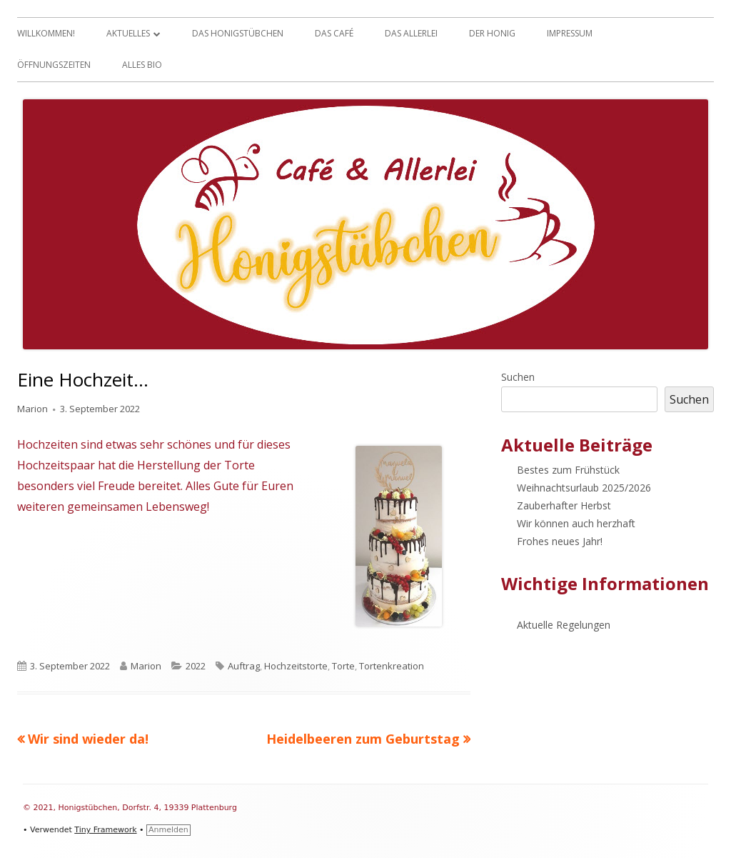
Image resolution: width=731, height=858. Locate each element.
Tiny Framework (105, 829)
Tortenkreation (391, 665)
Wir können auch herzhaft (576, 523)
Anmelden (168, 829)
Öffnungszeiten (54, 65)
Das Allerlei (411, 33)
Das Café (334, 33)
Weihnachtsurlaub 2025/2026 (584, 487)
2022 (196, 665)
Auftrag (244, 665)
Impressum (570, 33)
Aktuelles (128, 33)
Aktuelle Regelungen (563, 625)
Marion (32, 408)
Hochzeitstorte (296, 665)
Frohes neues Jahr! (560, 541)
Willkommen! (46, 33)
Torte (343, 665)
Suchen (518, 377)
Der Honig (492, 33)
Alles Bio (142, 65)
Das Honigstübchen (237, 33)
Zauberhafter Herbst (564, 505)
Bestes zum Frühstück (568, 470)
